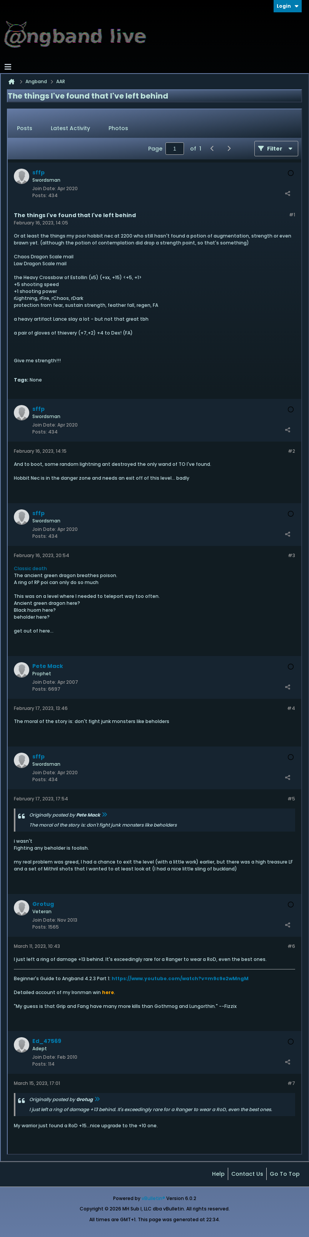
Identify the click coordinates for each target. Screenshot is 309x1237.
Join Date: (44, 188)
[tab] (25, 129)
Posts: (39, 195)
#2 (291, 451)
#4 (291, 708)
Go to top (285, 1174)
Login (288, 6)
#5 (291, 798)
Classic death (30, 568)
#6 (291, 946)
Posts (24, 128)
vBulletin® (153, 1198)
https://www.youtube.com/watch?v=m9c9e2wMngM (180, 978)
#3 (291, 555)
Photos (118, 128)
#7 (291, 1083)
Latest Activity (70, 128)
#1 (292, 214)
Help (218, 1174)
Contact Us (247, 1174)
